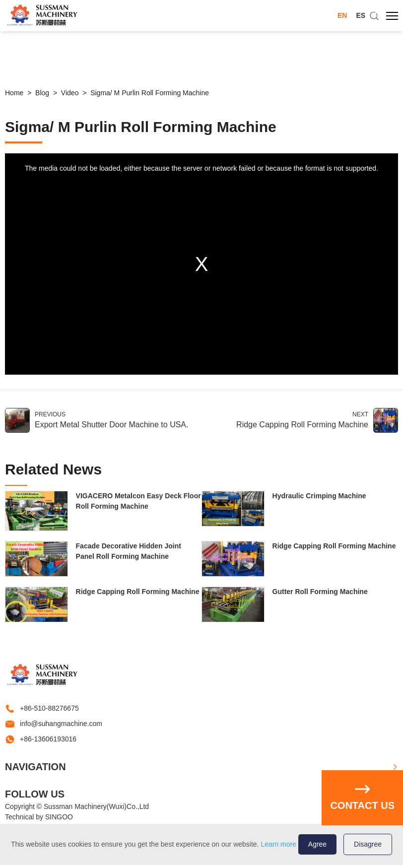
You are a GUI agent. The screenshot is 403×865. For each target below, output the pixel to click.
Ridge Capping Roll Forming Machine (302, 424)
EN (342, 15)
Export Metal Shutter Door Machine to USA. (111, 424)
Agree (317, 844)
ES (360, 15)
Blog (42, 93)
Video (70, 93)
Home (14, 93)
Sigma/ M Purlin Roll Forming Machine (149, 93)
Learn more (278, 844)
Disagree (368, 844)
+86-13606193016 (48, 739)
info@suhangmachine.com (61, 724)
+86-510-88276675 (49, 708)
